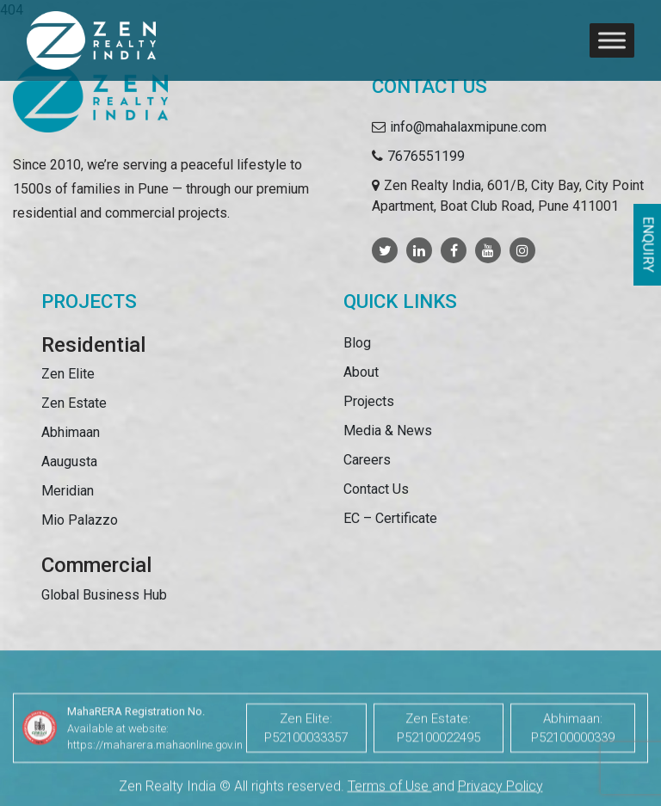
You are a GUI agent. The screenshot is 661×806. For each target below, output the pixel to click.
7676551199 (426, 156)
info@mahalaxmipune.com (468, 127)
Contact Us (376, 489)
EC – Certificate (390, 518)
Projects (368, 401)
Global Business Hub (104, 595)
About (361, 372)
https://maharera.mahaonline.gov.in (155, 766)
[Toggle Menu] (612, 40)
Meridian (67, 491)
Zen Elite (68, 374)
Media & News (387, 430)
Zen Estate (74, 403)
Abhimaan (70, 432)
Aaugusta (69, 461)
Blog (357, 343)
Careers (367, 460)
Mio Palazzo (79, 520)
